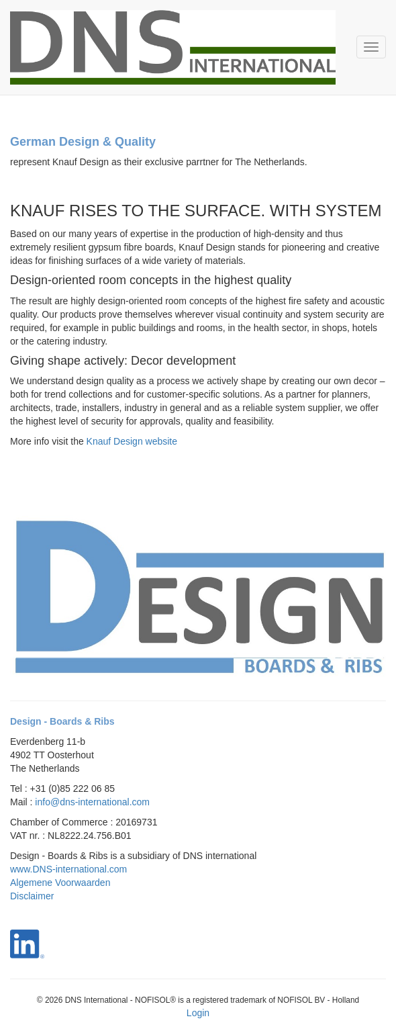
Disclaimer (32, 896)
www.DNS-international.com (68, 869)
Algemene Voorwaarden (60, 882)
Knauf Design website (132, 441)
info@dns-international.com (92, 802)
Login (198, 1012)
